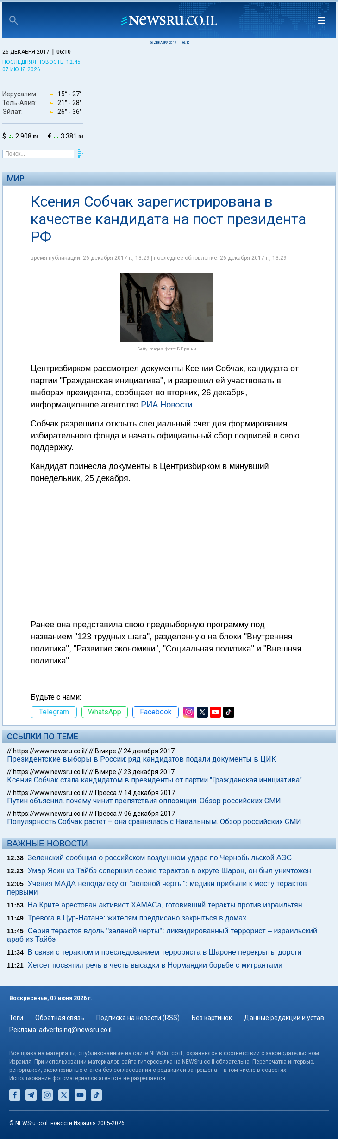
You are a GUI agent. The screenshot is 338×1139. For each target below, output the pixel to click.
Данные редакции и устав (284, 1017)
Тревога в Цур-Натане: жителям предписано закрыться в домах (137, 918)
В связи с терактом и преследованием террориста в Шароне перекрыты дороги (164, 952)
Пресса (106, 792)
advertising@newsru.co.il (75, 1029)
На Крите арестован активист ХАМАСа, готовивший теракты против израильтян (165, 905)
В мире (105, 751)
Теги (16, 1017)
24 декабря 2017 (149, 751)
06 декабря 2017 (149, 813)
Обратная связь (59, 1017)
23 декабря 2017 (149, 772)
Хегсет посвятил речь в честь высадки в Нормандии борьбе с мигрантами (155, 965)
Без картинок (212, 1017)
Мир (16, 178)
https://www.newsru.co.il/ (50, 751)
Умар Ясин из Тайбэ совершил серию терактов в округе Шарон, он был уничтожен (169, 871)
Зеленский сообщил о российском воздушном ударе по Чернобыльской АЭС (160, 858)
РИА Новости (167, 404)
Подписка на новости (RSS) (138, 1017)
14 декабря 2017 (149, 792)
